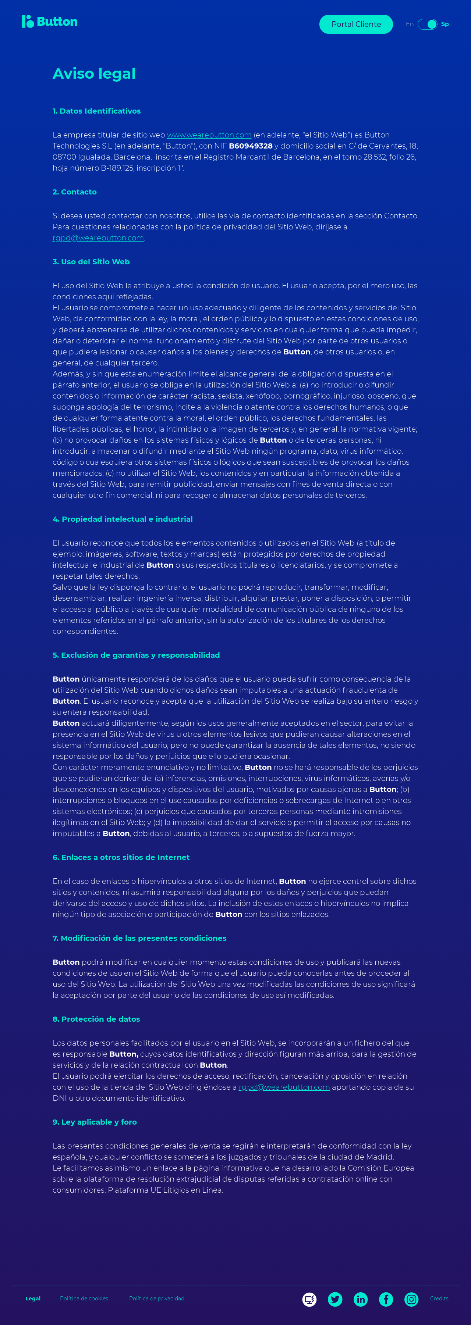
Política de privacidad (156, 1298)
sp (445, 24)
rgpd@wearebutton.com (98, 237)
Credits (439, 1298)
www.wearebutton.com (209, 135)
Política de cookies (84, 1298)
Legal (33, 1298)
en (410, 24)
